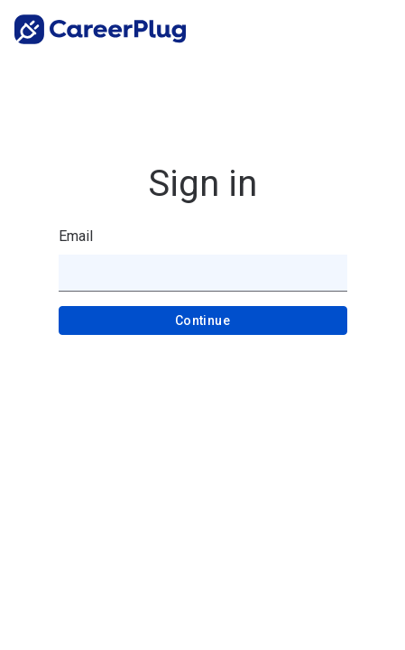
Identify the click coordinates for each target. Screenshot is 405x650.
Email (76, 236)
